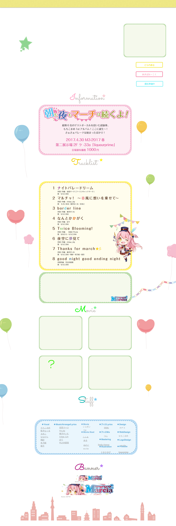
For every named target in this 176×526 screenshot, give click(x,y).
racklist (88, 163)
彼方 (42, 446)
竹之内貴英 (64, 443)
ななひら (44, 437)
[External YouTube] (145, 40)
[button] (149, 84)
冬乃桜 (43, 443)
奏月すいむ (64, 434)
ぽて (61, 440)
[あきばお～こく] (149, 74)
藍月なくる (45, 431)
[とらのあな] (149, 65)
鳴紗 (42, 440)
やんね (62, 431)
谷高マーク (64, 428)
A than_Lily (63, 437)
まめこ (43, 434)
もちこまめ (45, 428)
